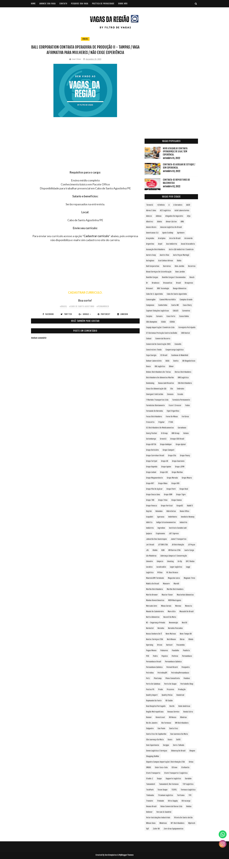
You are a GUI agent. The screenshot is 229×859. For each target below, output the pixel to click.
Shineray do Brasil (178, 751)
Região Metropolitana (154, 712)
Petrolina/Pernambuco (180, 673)
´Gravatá (149, 205)
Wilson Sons (151, 823)
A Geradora (177, 205)
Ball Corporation (152, 266)
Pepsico (165, 656)
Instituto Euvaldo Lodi (178, 528)
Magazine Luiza (174, 578)
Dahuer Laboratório (154, 361)
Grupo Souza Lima (153, 494)
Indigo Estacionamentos (166, 522)
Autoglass (150, 260)
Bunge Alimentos (179, 288)
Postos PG (150, 689)
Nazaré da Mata (169, 617)
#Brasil (63, 306)
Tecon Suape (162, 790)
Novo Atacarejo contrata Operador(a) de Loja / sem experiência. (175, 151)
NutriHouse (171, 639)
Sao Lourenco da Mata (179, 734)
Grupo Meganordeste (154, 478)
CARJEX (175, 311)
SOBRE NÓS (123, 3)
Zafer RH (156, 828)
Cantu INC (175, 305)
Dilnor (171, 366)
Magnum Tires (189, 578)
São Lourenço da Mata (155, 739)
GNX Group (175, 433)
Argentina (150, 244)
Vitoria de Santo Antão (183, 817)
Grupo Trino (162, 500)
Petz (148, 678)
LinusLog (170, 561)
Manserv (166, 583)
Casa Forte (171, 316)
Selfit (178, 739)
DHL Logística (160, 366)
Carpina (149, 316)
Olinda (190, 639)
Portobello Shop (186, 684)
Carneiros (186, 311)
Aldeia (159, 221)
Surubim (188, 778)
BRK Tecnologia (163, 288)
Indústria (150, 528)
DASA (167, 361)
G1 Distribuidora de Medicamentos (160, 427)
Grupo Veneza (151, 505)
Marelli (176, 583)
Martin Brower (152, 595)
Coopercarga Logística (175, 350)
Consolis (178, 344)
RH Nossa (172, 717)
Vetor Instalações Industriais (158, 817)
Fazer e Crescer (175, 405)
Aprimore (180, 233)
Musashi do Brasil (187, 611)
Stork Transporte (153, 773)
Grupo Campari (168, 450)
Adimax (158, 216)
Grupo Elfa (172, 455)
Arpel (160, 244)
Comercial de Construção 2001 (158, 344)
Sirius (191, 762)
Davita (175, 361)
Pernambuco (187, 656)
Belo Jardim (179, 266)
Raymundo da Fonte (154, 700)
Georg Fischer (151, 433)
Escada (180, 394)
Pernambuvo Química (154, 667)
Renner (149, 717)
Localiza (149, 567)
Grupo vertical (167, 505)
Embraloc (180, 388)
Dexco (148, 366)
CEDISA (172, 322)
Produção (182, 689)
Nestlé (184, 622)
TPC (189, 795)
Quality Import (152, 695)
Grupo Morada (172, 478)
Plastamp (158, 678)
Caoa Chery (187, 305)
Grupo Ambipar (166, 444)
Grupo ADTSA (151, 444)
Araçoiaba (150, 238)
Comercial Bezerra (162, 338)
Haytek (149, 511)
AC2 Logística (165, 210)
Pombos (187, 678)
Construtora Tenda (154, 350)
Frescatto (150, 422)
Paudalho (175, 650)
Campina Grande (186, 299)
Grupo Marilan (177, 472)
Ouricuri (169, 645)
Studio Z (149, 778)
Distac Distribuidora (183, 372)
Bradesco (155, 283)
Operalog (149, 645)
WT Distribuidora (177, 823)
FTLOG (171, 422)
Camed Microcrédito (168, 299)
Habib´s (190, 505)
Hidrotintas (171, 511)
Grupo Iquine (166, 466)
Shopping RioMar (152, 756)
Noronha (161, 628)
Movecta (188, 606)
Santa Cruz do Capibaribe (156, 734)
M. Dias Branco (172, 572)
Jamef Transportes (178, 539)
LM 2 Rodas (190, 561)
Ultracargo (186, 801)
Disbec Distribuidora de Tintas (158, 372)
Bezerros (191, 266)
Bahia (179, 260)
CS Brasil (163, 355)
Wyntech (191, 823)
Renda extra (188, 712)
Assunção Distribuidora (155, 249)
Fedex (187, 405)
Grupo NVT (150, 483)
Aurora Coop (151, 255)
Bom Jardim (180, 272)
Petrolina (150, 673)
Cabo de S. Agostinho (154, 294)
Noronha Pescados (175, 628)
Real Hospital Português (156, 706)
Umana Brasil (151, 806)
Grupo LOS (164, 472)
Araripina (161, 238)
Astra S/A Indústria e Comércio (181, 249)
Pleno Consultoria (173, 678)
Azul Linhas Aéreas (165, 260)
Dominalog (150, 383)
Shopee (192, 751)
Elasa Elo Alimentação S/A (156, 388)
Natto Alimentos (153, 617)
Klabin (155, 550)
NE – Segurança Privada (155, 622)
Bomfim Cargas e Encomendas (174, 277)
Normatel (150, 628)
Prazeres (170, 689)
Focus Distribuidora (154, 416)
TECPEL (174, 790)
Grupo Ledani (151, 472)
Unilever (149, 812)
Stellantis (185, 767)
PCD (147, 656)
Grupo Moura (187, 478)
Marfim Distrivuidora (175, 589)
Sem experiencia (152, 745)
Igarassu (160, 517)
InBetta (149, 522)
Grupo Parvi (171, 489)
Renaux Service (173, 712)
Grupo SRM (168, 494)
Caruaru (159, 316)
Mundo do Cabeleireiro (155, 611)
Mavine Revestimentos (155, 600)
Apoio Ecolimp (167, 233)
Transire (149, 801)
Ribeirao (183, 717)
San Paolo (161, 728)
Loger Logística (176, 567)
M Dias (160, 572)
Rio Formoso (166, 723)
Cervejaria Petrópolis (186, 327)
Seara (170, 739)
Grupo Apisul (181, 444)
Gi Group (164, 433)
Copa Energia (151, 355)
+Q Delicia (161, 205)
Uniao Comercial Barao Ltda (171, 806)
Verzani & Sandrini (163, 812)
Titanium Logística (165, 795)
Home (33, 3)
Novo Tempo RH (186, 634)
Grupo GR (164, 461)
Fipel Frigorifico (173, 411)
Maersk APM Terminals (155, 578)
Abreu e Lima (151, 210)
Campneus (150, 305)
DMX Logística (183, 377)
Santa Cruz (173, 728)
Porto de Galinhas (153, 684)
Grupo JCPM (179, 466)
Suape (159, 778)
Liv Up (180, 561)
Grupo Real (184, 489)
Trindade (160, 801)
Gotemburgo (151, 439)
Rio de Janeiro (151, 723)
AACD (188, 205)
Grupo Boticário (152, 450)
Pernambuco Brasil (153, 661)
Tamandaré (150, 784)
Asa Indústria (171, 244)
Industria (183, 522)
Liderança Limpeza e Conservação (173, 556)
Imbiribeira (172, 517)
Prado (160, 689)
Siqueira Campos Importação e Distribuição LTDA (165, 762)
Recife (172, 706)
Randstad (180, 695)
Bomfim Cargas (152, 277)
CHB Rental (185, 333)
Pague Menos (151, 650)
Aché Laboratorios (182, 210)
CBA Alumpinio (151, 322)
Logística (149, 572)
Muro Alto (172, 611)
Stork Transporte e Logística (175, 773)
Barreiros (167, 266)
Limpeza (160, 561)
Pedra (155, 656)
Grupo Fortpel (151, 461)
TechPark (149, 790)
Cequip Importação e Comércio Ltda (160, 327)
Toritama (180, 795)
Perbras (175, 656)
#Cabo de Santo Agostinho (81, 306)
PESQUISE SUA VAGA (79, 3)
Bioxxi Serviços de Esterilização (158, 272)
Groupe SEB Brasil (177, 439)
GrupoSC (180, 505)
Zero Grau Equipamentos (173, 828)
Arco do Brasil (174, 238)
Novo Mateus (171, 634)
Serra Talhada (178, 745)
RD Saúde (169, 700)
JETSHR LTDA (163, 544)
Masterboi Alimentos (185, 595)
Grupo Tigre (181, 494)
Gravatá (163, 439)
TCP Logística (188, 784)
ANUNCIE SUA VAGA (47, 3)
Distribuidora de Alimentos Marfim (160, 377)
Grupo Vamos (176, 500)
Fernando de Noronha (154, 411)
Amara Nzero (151, 227)
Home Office (184, 511)
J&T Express (174, 533)
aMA (182, 221)
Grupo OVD (175, 483)
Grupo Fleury (185, 455)
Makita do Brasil (152, 583)
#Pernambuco (103, 306)
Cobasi (148, 338)
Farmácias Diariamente (155, 405)
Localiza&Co (161, 567)
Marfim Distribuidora (154, 589)
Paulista (186, 650)
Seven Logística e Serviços (156, 751)
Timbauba (150, 795)
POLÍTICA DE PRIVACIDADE (103, 3)
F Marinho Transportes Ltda (157, 400)
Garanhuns (182, 427)
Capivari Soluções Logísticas (157, 311)
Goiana (186, 433)
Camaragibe (151, 299)
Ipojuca (149, 533)
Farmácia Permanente (181, 400)
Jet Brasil (150, 544)
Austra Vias (164, 255)
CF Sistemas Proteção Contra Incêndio (161, 333)
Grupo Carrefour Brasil (155, 455)
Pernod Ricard (172, 667)
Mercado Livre (151, 606)
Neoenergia (173, 622)
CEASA (163, 322)
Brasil (85, 39)
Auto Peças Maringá (181, 255)
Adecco (149, 216)
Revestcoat (160, 717)
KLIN (162, 550)
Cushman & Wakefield (179, 355)
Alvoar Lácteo (171, 221)
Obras (182, 639)
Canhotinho (162, 305)
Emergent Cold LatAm (154, 394)
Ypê (147, 828)
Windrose (163, 823)
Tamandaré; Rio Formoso (169, 784)
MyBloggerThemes (126, 855)
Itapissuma (160, 533)
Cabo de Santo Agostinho (177, 294)
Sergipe (166, 745)
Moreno (178, 606)
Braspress (189, 283)
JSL (147, 550)
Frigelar (161, 422)
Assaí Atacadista (188, 244)
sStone (174, 767)
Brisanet (149, 288)
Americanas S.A (152, 233)
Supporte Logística (173, 778)
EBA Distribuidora (185, 383)
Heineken (159, 511)
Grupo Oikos (162, 483)
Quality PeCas (167, 695)
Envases (170, 394)
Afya (188, 216)
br (147, 283)
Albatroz (149, 221)
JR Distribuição (178, 544)
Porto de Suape (170, 684)
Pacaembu (181, 645)
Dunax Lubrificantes (166, 383)
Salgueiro (150, 728)
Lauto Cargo (189, 550)
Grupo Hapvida (151, 466)
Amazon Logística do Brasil (171, 227)
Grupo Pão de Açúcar (154, 489)
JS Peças (191, 544)
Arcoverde (188, 238)
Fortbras (185, 416)
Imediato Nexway (187, 517)
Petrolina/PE (162, 673)
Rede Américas (184, 706)
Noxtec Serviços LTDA (154, 639)
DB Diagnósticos (188, 361)
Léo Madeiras (151, 556)
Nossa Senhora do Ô (154, 634)
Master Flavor (167, 595)
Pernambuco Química (173, 661)
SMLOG (148, 767)
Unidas (188, 806)
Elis (171, 388)
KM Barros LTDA (174, 550)
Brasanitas (167, 283)
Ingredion (161, 528)
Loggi (188, 567)
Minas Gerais (166, 606)
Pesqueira (186, 667)
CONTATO (63, 3)
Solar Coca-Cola (161, 767)
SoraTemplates (111, 855)
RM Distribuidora (181, 723)
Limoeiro (149, 561)
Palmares (164, 650)
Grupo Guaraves (178, 461)
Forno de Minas (172, 416)
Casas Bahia (184, 316)
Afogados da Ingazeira (174, 216)
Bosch (192, 277)
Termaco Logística (188, 790)
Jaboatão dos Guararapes (156, 539)
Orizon (159, 645)
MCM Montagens (174, 600)
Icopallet (149, 517)
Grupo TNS (150, 500)
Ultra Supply (173, 801)
